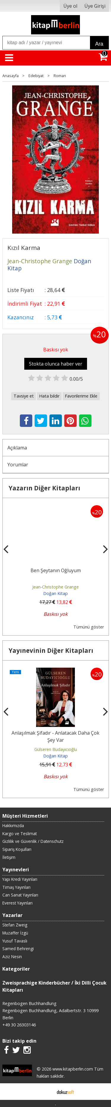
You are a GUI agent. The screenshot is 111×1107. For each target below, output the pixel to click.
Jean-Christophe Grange (55, 587)
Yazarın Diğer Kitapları (44, 488)
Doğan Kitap (55, 593)
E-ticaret (46, 1091)
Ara (99, 44)
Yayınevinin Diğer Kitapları (51, 650)
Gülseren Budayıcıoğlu (55, 749)
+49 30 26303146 (19, 1025)
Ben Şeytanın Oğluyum (55, 570)
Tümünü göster (88, 627)
